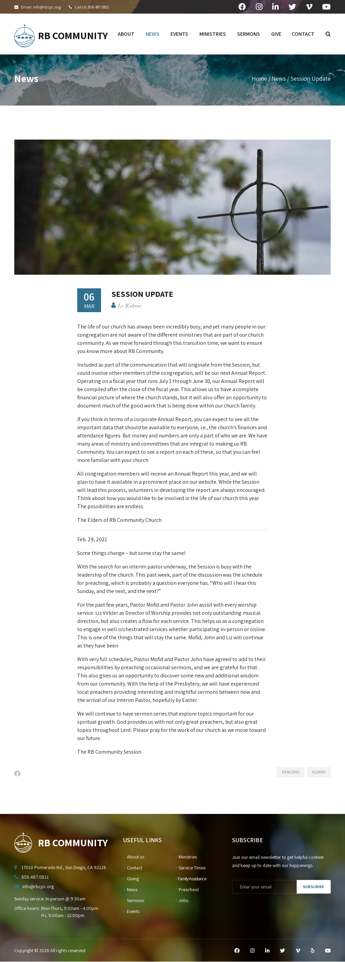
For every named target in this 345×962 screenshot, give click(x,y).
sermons (248, 33)
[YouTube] (328, 951)
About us (133, 857)
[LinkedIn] (267, 951)
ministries (212, 33)
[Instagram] (252, 951)
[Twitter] (283, 951)
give (276, 33)
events (179, 33)
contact (303, 33)
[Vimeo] (297, 951)
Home (259, 78)
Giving (131, 879)
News (279, 78)
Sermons (133, 900)
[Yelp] (312, 951)
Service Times (190, 868)
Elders (318, 771)
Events (131, 911)
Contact (132, 868)
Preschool (187, 889)
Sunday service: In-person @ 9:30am (49, 899)
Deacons (290, 771)
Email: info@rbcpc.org (41, 7)
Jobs (181, 900)
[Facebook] (237, 951)
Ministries (186, 857)
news (152, 33)
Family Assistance (190, 879)
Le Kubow (129, 306)
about (126, 33)
